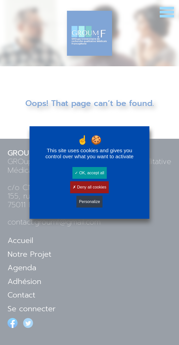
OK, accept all (89, 173)
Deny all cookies (89, 187)
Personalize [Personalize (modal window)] (89, 202)
